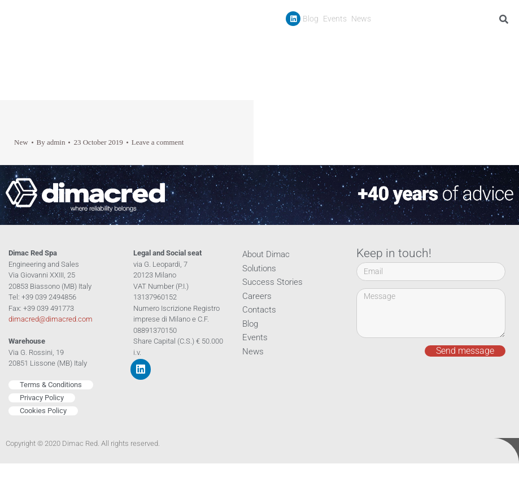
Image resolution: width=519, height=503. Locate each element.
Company (289, 44)
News (361, 18)
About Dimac (266, 254)
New (21, 142)
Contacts (498, 44)
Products (344, 44)
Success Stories (405, 44)
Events (335, 18)
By (51, 142)
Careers (458, 44)
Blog (311, 18)
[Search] (506, 19)
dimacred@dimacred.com (50, 319)
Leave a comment (158, 142)
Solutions (259, 268)
